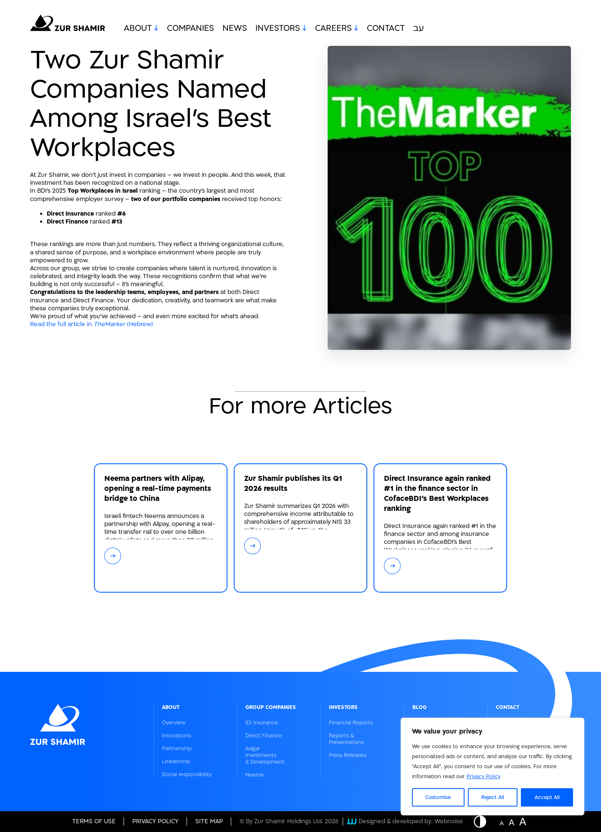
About (138, 28)
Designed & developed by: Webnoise (405, 821)
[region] (492, 766)
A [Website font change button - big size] (522, 820)
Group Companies (270, 707)
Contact (386, 28)
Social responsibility (187, 774)
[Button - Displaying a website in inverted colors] (484, 821)
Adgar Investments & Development (265, 755)
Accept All (547, 797)
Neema (254, 775)
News (234, 28)
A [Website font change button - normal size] (502, 822)
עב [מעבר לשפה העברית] (418, 28)
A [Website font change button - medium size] (511, 821)
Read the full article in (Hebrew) (91, 324)
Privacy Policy (483, 776)
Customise (438, 797)
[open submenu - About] (155, 28)
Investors (277, 28)
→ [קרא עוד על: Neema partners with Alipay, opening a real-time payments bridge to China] (113, 556)
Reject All (492, 797)
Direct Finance (263, 735)
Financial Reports (351, 722)
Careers (333, 28)
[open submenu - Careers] (355, 28)
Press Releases (347, 755)
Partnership (177, 748)
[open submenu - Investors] (303, 28)
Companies (190, 28)
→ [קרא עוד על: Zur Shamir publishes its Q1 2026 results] (253, 545)
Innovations (176, 735)
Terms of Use (94, 821)
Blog (419, 707)
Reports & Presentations (346, 739)
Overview (173, 722)
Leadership (176, 761)
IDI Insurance (261, 722)
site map (209, 821)
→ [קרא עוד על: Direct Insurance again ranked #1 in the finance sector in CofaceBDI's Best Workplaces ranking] (392, 566)
